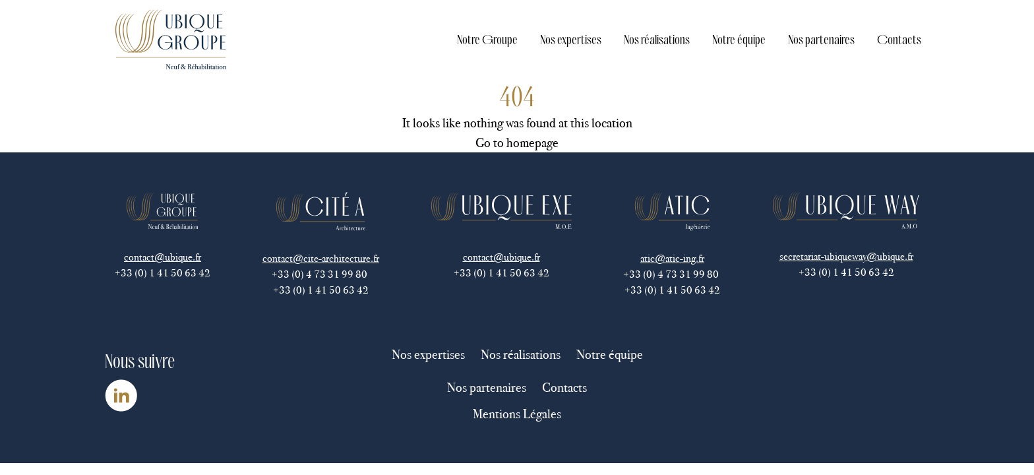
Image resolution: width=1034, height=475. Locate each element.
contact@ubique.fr (162, 257)
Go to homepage (517, 142)
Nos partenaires (821, 39)
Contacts (899, 39)
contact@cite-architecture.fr (320, 258)
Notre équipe (739, 39)
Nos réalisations (657, 39)
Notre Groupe (487, 39)
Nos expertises (570, 39)
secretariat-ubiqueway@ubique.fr (846, 256)
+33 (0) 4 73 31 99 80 (320, 274)
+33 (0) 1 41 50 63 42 (162, 273)
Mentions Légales (517, 414)
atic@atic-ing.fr (672, 258)
